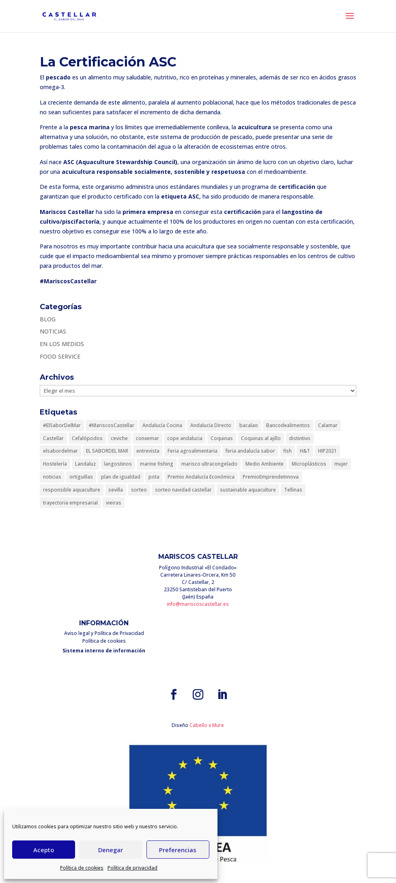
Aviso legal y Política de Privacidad (104, 633)
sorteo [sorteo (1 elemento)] (139, 489)
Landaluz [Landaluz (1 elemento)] (85, 463)
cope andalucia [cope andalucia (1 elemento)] (184, 438)
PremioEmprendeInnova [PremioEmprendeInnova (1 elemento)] (271, 476)
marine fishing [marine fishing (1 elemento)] (156, 463)
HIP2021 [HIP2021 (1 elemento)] (327, 450)
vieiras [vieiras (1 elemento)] (113, 502)
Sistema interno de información (103, 650)
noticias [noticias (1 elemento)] (52, 476)
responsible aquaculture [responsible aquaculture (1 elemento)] (71, 489)
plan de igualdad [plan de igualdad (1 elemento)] (120, 476)
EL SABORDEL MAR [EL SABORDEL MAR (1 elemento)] (107, 450)
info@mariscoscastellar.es (198, 604)
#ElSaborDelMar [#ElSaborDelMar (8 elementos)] (62, 425)
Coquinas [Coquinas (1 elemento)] (222, 438)
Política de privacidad (132, 867)
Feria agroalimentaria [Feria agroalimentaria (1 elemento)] (192, 450)
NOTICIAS (53, 331)
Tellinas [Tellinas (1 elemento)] (293, 489)
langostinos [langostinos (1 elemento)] (118, 463)
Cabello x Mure (206, 725)
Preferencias (177, 850)
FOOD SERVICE (60, 356)
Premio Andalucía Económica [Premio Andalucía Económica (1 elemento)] (201, 476)
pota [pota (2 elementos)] (153, 476)
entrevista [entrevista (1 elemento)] (147, 450)
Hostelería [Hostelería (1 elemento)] (55, 463)
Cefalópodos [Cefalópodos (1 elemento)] (87, 438)
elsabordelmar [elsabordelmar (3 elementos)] (60, 450)
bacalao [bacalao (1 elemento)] (248, 425)
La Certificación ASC (108, 62)
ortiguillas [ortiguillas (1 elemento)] (81, 476)
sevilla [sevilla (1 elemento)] (115, 489)
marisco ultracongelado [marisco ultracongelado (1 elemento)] (209, 463)
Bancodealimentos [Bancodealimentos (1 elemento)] (288, 425)
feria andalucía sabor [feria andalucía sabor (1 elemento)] (250, 450)
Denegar (110, 850)
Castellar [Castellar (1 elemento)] (53, 438)
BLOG (48, 319)
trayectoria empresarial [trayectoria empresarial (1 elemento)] (70, 502)
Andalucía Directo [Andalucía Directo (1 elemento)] (210, 425)
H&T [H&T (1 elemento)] (305, 450)
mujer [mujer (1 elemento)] (341, 463)
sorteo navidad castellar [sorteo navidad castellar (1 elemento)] (183, 489)
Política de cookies (81, 867)
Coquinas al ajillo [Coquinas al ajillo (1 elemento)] (261, 438)
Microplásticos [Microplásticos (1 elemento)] (309, 463)
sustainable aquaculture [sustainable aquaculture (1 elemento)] (248, 489)
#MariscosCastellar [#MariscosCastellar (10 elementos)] (111, 425)
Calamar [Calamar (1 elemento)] (328, 425)
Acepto (43, 850)
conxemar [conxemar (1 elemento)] (147, 438)
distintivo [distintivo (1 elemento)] (299, 438)
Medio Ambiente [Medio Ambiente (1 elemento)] (264, 463)
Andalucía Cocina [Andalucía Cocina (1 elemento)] (162, 425)
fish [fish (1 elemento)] (287, 450)
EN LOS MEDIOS (62, 344)
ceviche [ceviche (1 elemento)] (119, 438)
